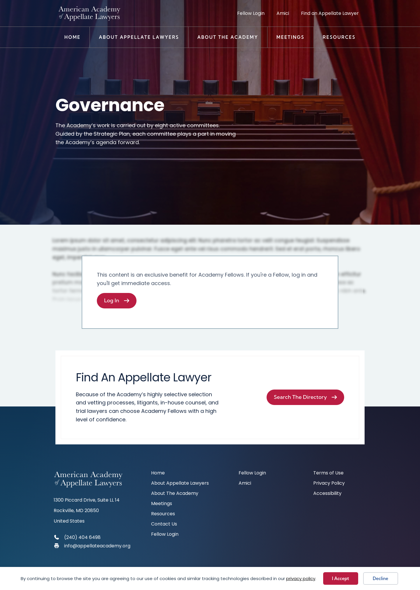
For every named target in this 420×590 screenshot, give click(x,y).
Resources (339, 37)
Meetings (290, 37)
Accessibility (327, 494)
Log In (111, 300)
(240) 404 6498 (82, 537)
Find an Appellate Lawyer (330, 13)
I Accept (340, 578)
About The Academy (227, 37)
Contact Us (164, 524)
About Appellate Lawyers (139, 37)
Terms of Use (328, 473)
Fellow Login (251, 13)
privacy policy (300, 578)
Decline (380, 578)
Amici (282, 13)
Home (72, 37)
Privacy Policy (329, 483)
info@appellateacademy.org (97, 545)
